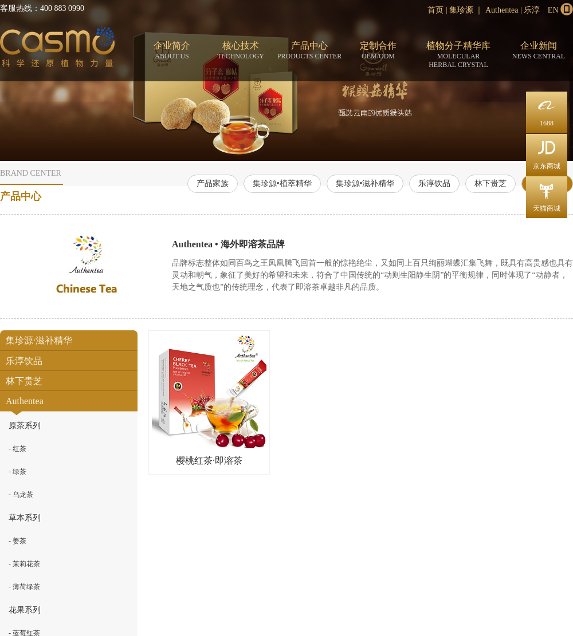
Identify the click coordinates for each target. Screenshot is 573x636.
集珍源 (461, 10)
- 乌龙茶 (21, 495)
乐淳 (532, 10)
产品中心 (309, 51)
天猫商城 (546, 194)
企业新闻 (538, 51)
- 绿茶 (17, 472)
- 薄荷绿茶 (24, 587)
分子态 (57, 49)
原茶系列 (25, 425)
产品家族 (213, 183)
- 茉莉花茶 (24, 564)
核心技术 (240, 51)
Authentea (502, 10)
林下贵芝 (490, 183)
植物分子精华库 (458, 55)
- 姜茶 (17, 541)
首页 (435, 10)
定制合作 (378, 51)
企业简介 (172, 51)
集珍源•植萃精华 (282, 183)
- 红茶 (17, 449)
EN (553, 10)
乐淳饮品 (434, 183)
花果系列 (25, 610)
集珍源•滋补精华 (365, 183)
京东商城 (546, 152)
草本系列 (25, 517)
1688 (546, 109)
